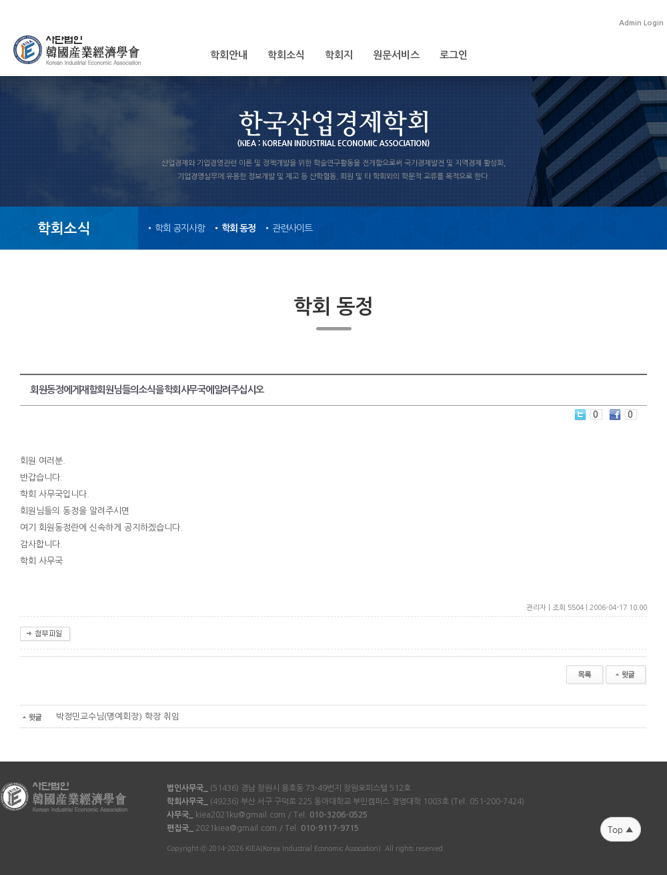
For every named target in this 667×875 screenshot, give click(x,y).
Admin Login (641, 23)
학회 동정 (238, 228)
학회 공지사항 (180, 228)
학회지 (339, 55)
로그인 (454, 55)
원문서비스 (396, 55)
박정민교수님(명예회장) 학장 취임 (99, 716)
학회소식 (286, 55)
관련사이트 (292, 228)
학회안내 (228, 55)
